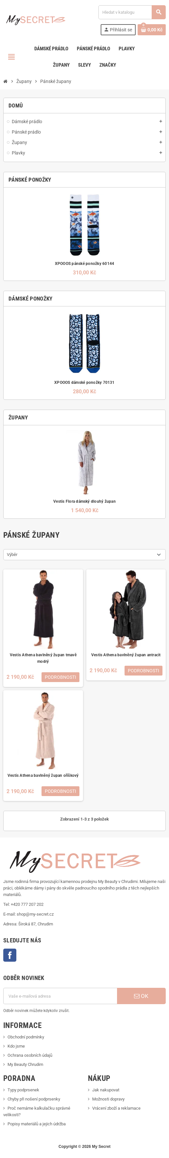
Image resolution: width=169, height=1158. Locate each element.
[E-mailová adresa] (60, 996)
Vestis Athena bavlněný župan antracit (126, 655)
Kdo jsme (16, 1046)
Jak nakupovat (105, 1089)
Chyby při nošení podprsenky (34, 1099)
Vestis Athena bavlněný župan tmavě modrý (43, 658)
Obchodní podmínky (26, 1037)
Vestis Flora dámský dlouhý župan (84, 501)
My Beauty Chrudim (25, 1064)
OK (141, 996)
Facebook (9, 955)
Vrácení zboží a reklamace (116, 1108)
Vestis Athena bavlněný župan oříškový (43, 775)
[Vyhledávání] (131, 12)
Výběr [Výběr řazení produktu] (12, 554)
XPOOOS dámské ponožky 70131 (84, 382)
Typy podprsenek (23, 1089)
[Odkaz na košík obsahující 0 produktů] (152, 29)
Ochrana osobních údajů (30, 1055)
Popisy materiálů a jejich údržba (37, 1123)
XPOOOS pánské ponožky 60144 (84, 263)
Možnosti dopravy (108, 1099)
